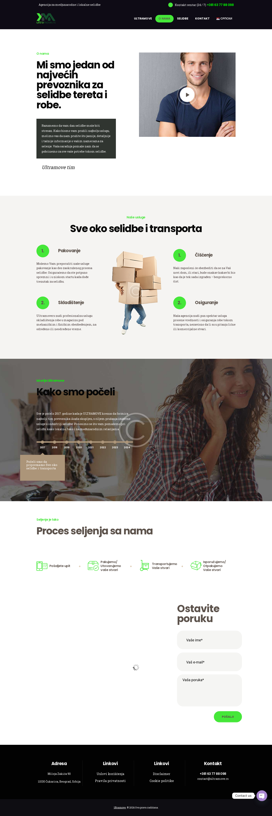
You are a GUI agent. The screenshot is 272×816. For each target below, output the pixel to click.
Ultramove (120, 807)
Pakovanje (69, 251)
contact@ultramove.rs (213, 779)
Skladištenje (71, 303)
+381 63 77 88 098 (213, 773)
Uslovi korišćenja (110, 774)
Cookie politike (162, 781)
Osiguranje (206, 303)
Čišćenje (204, 255)
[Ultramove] (136, 667)
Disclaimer (161, 774)
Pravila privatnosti (110, 781)
